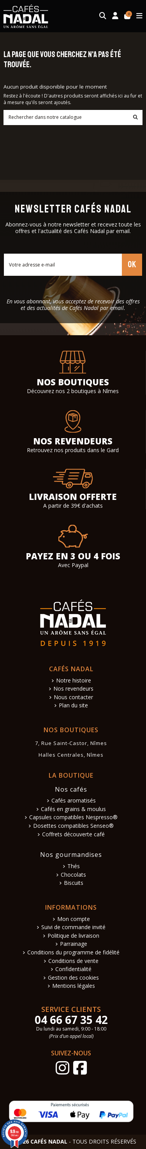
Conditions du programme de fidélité (73, 952)
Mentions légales (73, 986)
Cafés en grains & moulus (73, 809)
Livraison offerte (73, 496)
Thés (73, 866)
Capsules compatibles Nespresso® (73, 817)
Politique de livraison (73, 936)
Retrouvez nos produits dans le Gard (73, 450)
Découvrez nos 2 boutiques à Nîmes (73, 391)
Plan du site (73, 705)
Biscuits (73, 883)
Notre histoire (73, 680)
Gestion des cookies (73, 978)
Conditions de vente (73, 961)
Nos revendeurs (73, 441)
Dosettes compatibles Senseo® (73, 826)
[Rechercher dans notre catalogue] (135, 117)
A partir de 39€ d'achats (73, 505)
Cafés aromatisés (73, 800)
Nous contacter (73, 697)
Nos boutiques (73, 382)
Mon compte (73, 919)
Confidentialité (73, 969)
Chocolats (73, 875)
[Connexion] (115, 16)
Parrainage (73, 944)
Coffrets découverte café (73, 834)
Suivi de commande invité (73, 927)
